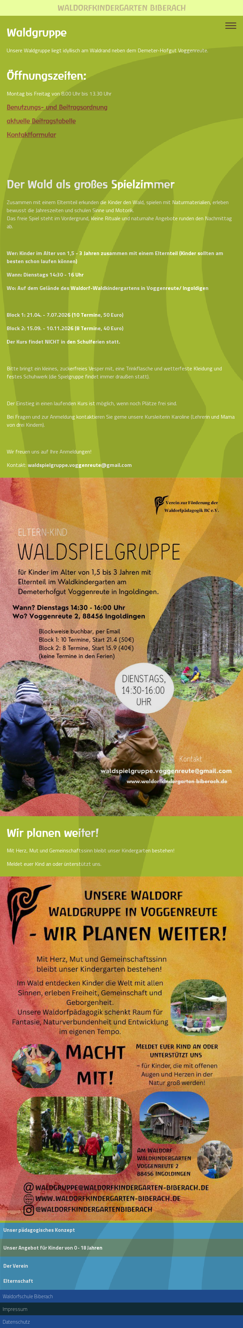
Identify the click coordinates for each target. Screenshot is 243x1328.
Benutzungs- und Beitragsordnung (57, 107)
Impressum (15, 1309)
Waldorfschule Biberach (28, 1296)
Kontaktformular (31, 134)
